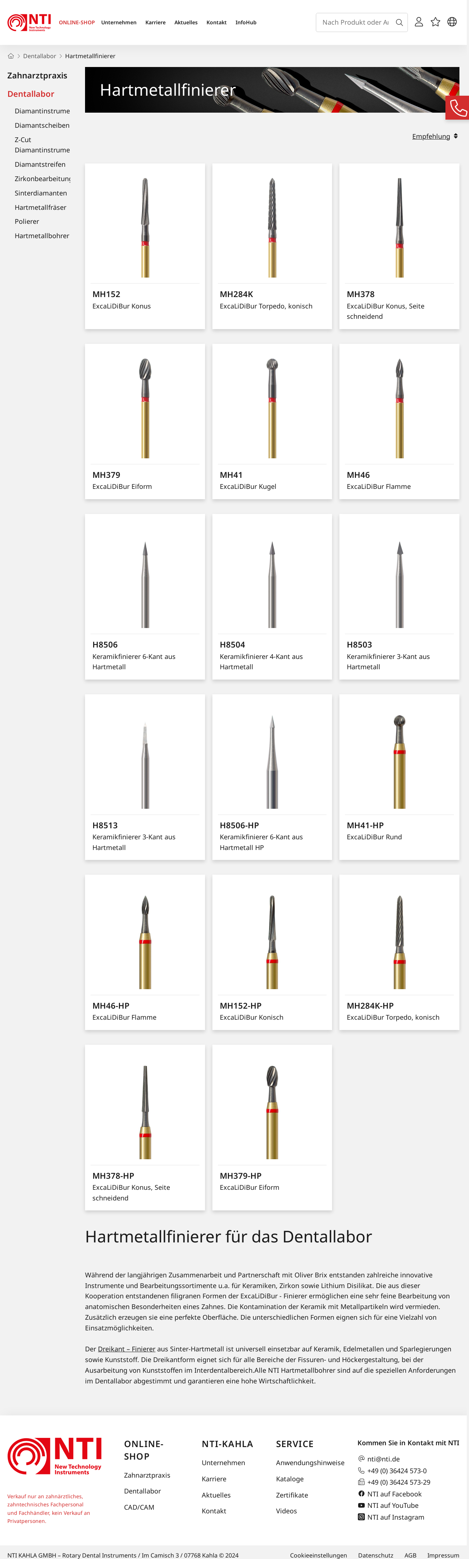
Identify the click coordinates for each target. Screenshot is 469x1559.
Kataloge (290, 1478)
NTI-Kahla (227, 1444)
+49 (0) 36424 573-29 (393, 1482)
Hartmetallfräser (40, 207)
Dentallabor (30, 93)
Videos (286, 1510)
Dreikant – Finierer (126, 1348)
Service (295, 1444)
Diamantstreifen (40, 164)
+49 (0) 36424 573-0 (392, 1471)
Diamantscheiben (42, 125)
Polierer (27, 221)
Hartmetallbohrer (42, 235)
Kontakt (217, 22)
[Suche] (401, 22)
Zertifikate (292, 1495)
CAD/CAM (139, 1507)
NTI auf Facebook (389, 1494)
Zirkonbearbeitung (44, 178)
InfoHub (246, 22)
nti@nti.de (378, 1459)
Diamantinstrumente (47, 110)
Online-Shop (144, 1450)
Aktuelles (186, 22)
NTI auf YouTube (388, 1506)
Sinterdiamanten (41, 192)
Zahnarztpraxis (37, 75)
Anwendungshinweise (309, 1462)
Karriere (155, 22)
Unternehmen (119, 22)
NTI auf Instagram (390, 1517)
